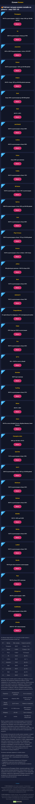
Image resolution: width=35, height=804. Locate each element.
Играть (17, 24)
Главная (17, 783)
